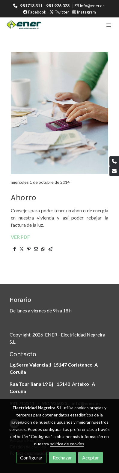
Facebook (34, 11)
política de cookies (67, 443)
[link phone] (114, 161)
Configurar (31, 457)
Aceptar (90, 457)
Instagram (84, 11)
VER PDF (20, 237)
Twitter (59, 11)
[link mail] (114, 171)
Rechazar (62, 457)
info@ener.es (92, 5)
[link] (24, 24)
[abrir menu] (108, 25)
